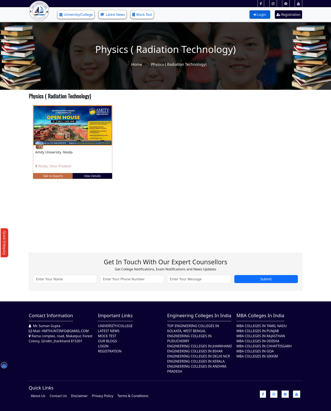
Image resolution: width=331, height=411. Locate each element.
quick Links (41, 387)
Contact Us (58, 396)
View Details (92, 176)
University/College (76, 14)
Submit (266, 279)
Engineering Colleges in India (199, 315)
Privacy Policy (102, 396)
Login (260, 14)
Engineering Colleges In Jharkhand (199, 346)
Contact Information (51, 315)
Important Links (115, 315)
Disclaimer (79, 396)
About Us (38, 396)
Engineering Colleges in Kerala (196, 361)
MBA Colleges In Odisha (257, 341)
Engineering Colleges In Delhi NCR (198, 356)
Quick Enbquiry (4, 243)
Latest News (112, 14)
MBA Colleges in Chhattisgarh (264, 346)
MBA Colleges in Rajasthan (260, 336)
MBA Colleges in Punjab (257, 331)
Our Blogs (107, 341)
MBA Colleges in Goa (255, 351)
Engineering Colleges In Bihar (194, 351)
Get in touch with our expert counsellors (165, 262)
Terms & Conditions (132, 396)
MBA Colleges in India (260, 315)
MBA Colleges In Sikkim (257, 356)
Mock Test (142, 14)
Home (136, 64)
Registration (288, 14)
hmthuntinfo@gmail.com (65, 331)
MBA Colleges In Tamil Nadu (261, 326)
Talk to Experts (53, 176)
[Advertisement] (155, 212)
